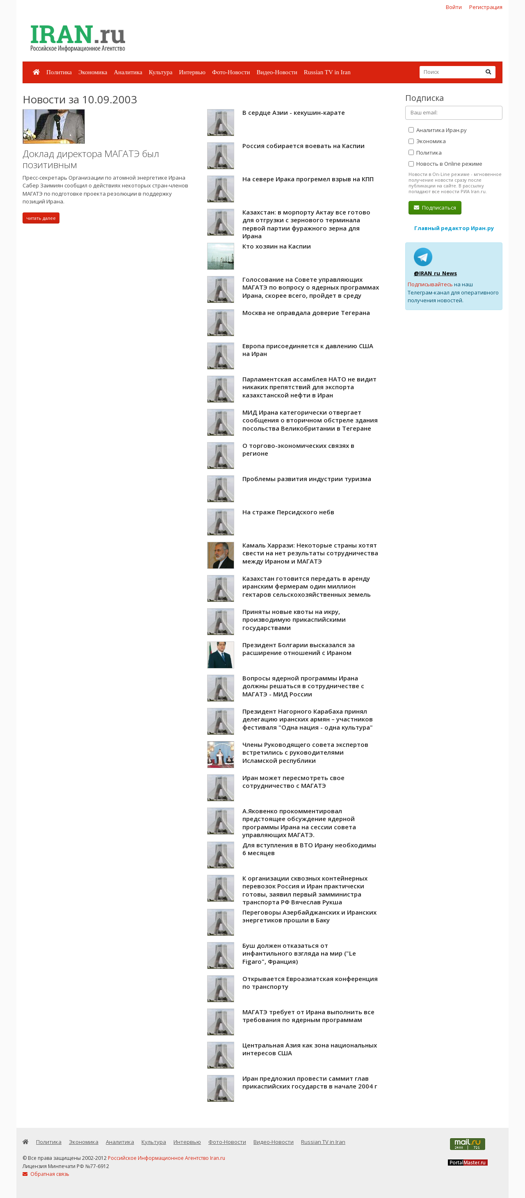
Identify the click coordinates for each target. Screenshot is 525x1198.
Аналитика (128, 72)
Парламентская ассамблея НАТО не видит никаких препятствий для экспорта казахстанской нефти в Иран (309, 387)
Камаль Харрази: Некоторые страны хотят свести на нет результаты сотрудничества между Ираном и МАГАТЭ (310, 553)
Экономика (92, 72)
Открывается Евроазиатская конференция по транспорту (310, 982)
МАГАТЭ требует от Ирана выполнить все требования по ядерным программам (308, 1016)
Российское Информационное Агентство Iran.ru (166, 1158)
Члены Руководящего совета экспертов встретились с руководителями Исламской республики (305, 752)
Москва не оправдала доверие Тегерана (306, 312)
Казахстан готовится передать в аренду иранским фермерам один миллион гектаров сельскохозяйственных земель (306, 586)
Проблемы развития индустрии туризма (306, 479)
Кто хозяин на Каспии (276, 246)
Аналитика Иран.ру (438, 130)
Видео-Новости (276, 72)
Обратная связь (46, 1174)
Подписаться (435, 207)
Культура (161, 72)
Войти (454, 7)
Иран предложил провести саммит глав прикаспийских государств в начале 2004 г (309, 1082)
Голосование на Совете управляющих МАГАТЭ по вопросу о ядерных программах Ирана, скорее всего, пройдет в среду (310, 287)
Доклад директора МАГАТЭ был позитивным (91, 159)
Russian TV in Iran (327, 72)
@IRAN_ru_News (435, 273)
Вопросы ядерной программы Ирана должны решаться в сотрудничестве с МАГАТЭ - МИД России (303, 686)
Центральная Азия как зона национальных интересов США (309, 1049)
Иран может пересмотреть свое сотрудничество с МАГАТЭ (293, 782)
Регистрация (485, 7)
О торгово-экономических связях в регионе (298, 449)
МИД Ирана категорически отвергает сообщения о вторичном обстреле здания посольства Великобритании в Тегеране (310, 420)
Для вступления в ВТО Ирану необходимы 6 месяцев (309, 849)
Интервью (192, 72)
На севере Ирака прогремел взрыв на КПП (308, 179)
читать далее (41, 218)
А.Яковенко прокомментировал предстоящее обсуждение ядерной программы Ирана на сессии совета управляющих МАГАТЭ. (299, 823)
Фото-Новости (231, 72)
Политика (59, 72)
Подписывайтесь (430, 284)
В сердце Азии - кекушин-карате (293, 112)
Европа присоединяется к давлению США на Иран (307, 350)
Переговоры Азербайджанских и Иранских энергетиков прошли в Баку (309, 916)
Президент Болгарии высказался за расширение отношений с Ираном (298, 649)
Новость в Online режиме (445, 163)
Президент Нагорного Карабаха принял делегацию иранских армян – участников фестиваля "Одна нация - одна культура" (307, 719)
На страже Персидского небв (288, 512)
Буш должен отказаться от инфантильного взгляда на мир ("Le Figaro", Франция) (299, 953)
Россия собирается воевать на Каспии (303, 145)
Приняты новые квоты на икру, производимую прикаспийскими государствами (294, 619)
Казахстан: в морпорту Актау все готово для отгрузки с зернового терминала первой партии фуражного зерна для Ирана (306, 224)
